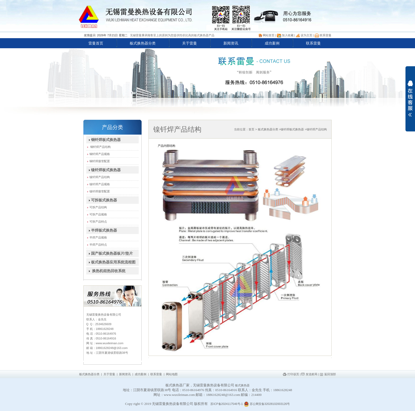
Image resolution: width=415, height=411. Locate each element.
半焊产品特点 (96, 244)
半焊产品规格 (96, 237)
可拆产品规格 (96, 214)
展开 (410, 98)
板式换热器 (242, 385)
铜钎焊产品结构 (98, 146)
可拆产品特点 (96, 221)
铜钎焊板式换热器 (103, 140)
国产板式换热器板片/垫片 (109, 253)
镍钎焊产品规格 (98, 184)
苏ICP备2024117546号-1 (226, 403)
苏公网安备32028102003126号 (267, 403)
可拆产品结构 (96, 207)
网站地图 (172, 374)
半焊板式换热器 (101, 230)
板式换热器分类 (143, 43)
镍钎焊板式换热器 (103, 170)
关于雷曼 (189, 43)
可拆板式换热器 (101, 200)
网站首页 (268, 35)
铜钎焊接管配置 (98, 161)
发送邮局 (311, 374)
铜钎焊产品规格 (98, 154)
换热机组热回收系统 (106, 271)
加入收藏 (288, 35)
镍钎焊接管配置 (98, 191)
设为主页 (306, 35)
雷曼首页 (95, 43)
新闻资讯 (230, 43)
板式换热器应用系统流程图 (111, 262)
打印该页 (293, 374)
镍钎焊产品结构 (98, 177)
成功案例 (272, 43)
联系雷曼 (325, 35)
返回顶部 (330, 374)
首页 (251, 129)
